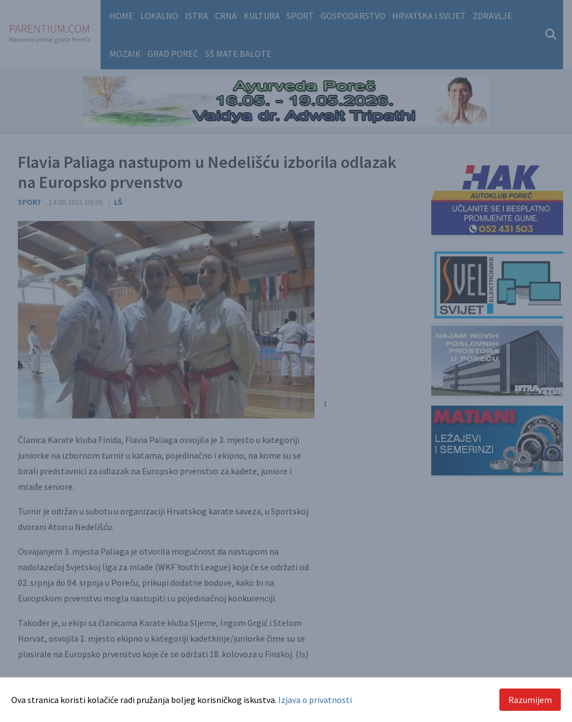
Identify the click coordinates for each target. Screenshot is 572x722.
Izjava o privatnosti (315, 699)
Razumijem (530, 699)
